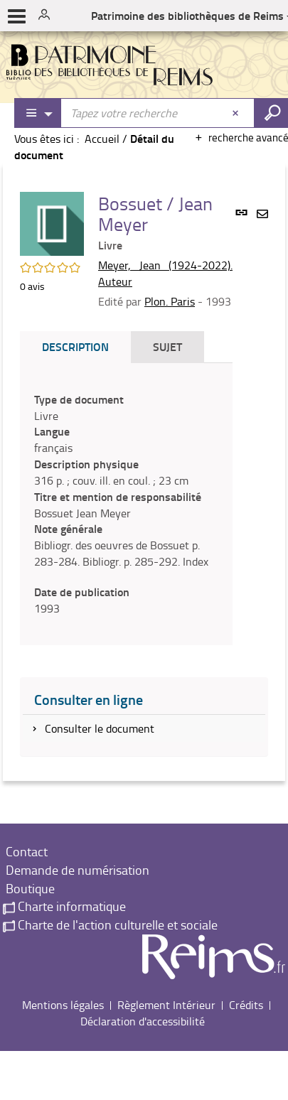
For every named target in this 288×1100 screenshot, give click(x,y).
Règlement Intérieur (166, 1005)
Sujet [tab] (167, 346)
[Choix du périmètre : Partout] (38, 113)
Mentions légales (63, 1005)
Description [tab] (75, 346)
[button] (52, 222)
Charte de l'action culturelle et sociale (110, 924)
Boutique (29, 888)
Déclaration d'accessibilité (142, 1021)
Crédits (246, 1005)
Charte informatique (64, 906)
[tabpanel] (126, 504)
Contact (25, 851)
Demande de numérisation (76, 869)
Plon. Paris (169, 301)
